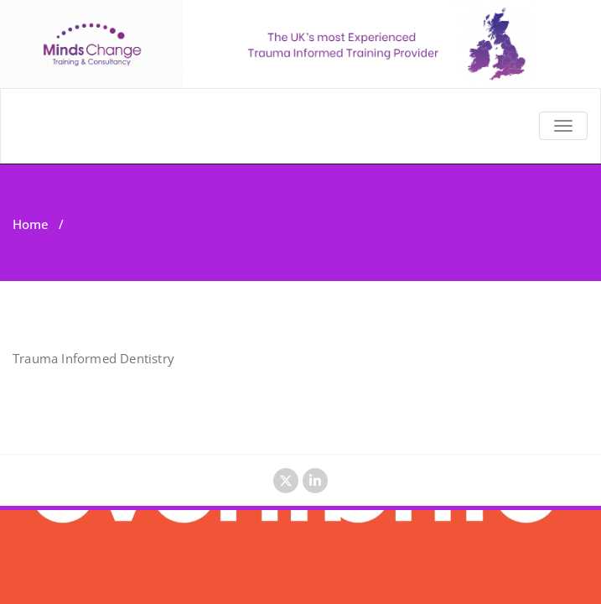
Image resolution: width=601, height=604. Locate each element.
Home (31, 224)
